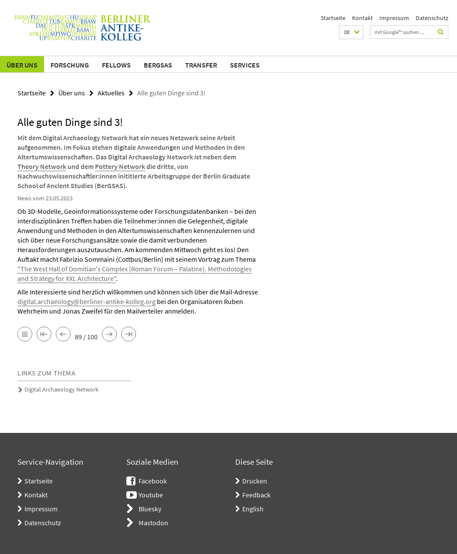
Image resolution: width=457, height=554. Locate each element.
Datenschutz (432, 18)
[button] (351, 32)
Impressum (394, 18)
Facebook (153, 480)
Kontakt (362, 18)
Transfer (201, 65)
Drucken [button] (254, 480)
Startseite (333, 18)
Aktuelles (111, 92)
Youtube (151, 494)
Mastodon (153, 522)
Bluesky (150, 508)
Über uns (22, 65)
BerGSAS (158, 65)
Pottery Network (120, 166)
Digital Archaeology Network (61, 389)
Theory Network (41, 166)
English (253, 508)
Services (245, 65)
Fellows (116, 65)
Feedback (256, 494)
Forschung (70, 65)
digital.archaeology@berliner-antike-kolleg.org (86, 301)
